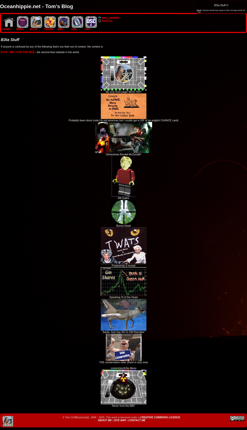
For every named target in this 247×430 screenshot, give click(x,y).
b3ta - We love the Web (17, 52)
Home (9, 28)
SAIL (77, 28)
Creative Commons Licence (160, 417)
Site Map (120, 420)
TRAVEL (50, 28)
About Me (105, 420)
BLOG (36, 28)
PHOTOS (105, 21)
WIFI (63, 28)
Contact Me (136, 420)
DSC (91, 28)
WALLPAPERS (109, 18)
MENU (22, 28)
